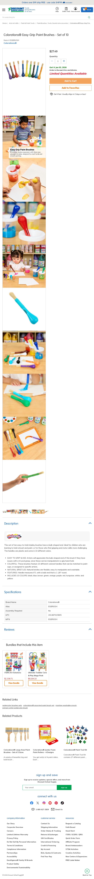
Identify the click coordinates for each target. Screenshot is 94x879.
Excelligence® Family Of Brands (20, 860)
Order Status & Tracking (51, 831)
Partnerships (12, 853)
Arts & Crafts (13, 23)
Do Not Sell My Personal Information (21, 842)
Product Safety (13, 864)
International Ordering (50, 842)
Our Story (11, 824)
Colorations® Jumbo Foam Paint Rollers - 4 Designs (44, 751)
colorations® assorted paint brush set (38, 705)
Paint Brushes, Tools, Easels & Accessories (52, 23)
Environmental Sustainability (18, 867)
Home (4, 23)
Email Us (59, 809)
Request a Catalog (73, 824)
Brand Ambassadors (74, 845)
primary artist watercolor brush (15, 708)
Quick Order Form (73, 838)
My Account (45, 849)
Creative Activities (73, 853)
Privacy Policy (12, 838)
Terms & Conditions (15, 845)
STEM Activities (72, 849)
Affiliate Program (73, 842)
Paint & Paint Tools (28, 23)
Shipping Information (49, 827)
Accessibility (12, 856)
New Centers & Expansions (76, 856)
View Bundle (13, 683)
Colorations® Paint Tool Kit (75, 750)
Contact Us (45, 824)
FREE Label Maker (73, 860)
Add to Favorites (70, 87)
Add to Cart (70, 80)
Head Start (70, 831)
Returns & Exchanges (49, 835)
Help (57, 9)
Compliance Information (16, 849)
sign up (64, 787)
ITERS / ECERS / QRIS (74, 835)
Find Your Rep (46, 856)
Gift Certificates (47, 838)
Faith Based (70, 827)
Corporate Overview (15, 827)
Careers (10, 831)
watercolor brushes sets (12, 705)
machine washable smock (66, 705)
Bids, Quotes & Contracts (51, 853)
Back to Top (87, 872)
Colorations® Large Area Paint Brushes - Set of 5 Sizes (17, 751)
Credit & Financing (48, 845)
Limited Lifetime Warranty (17, 835)
